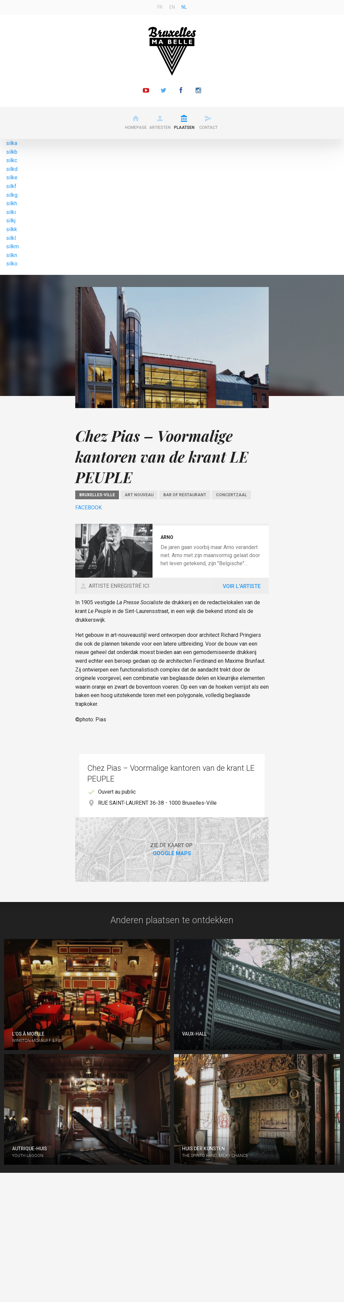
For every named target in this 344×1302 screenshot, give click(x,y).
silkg (11, 195)
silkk (11, 229)
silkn (11, 255)
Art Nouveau (139, 495)
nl (184, 7)
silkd (11, 169)
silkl (11, 238)
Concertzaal (231, 495)
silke (11, 177)
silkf (11, 186)
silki (11, 212)
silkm (12, 246)
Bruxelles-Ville (97, 495)
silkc (11, 160)
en (172, 7)
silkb (11, 152)
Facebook (88, 507)
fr (160, 7)
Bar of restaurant (184, 495)
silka (11, 143)
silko (11, 263)
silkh (11, 203)
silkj (10, 220)
